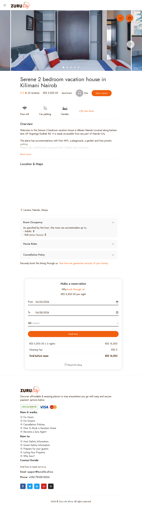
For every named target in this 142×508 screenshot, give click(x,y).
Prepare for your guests (34, 449)
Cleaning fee (35, 349)
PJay (82, 93)
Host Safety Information (34, 441)
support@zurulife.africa (40, 472)
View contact (102, 93)
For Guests (27, 421)
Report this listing (73, 365)
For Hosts (27, 417)
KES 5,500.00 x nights (42, 343)
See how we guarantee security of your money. (84, 263)
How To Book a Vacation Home (38, 428)
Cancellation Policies (32, 424)
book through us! (75, 289)
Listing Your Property (32, 452)
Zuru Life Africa (66, 501)
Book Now (73, 334)
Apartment (67, 93)
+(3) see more (86, 111)
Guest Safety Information (35, 445)
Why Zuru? (27, 456)
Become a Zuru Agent (33, 432)
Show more (25, 154)
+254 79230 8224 (39, 477)
